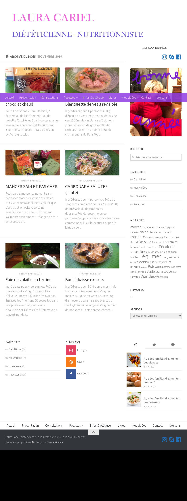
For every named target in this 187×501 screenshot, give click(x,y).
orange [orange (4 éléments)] (133, 313)
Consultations (49, 97)
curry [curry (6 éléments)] (176, 288)
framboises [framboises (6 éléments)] (145, 298)
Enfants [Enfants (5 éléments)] (156, 293)
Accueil (9, 97)
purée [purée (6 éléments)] (141, 323)
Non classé (140, 247)
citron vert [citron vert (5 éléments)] (165, 283)
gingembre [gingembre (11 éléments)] (137, 303)
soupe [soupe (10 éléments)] (167, 322)
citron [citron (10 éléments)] (144, 283)
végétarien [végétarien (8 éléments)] (161, 328)
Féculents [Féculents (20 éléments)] (167, 298)
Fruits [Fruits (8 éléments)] (155, 298)
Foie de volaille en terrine (28, 330)
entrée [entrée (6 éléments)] (164, 293)
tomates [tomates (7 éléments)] (135, 328)
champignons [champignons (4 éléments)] (168, 279)
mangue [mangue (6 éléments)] (166, 308)
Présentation (27, 97)
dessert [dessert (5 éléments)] (134, 293)
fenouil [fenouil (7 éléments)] (134, 298)
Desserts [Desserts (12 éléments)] (145, 293)
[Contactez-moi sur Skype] (171, 108)
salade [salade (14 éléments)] (150, 323)
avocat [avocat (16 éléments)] (135, 278)
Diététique (12, 231)
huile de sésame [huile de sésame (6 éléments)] (154, 303)
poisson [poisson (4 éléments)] (144, 318)
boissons (161, 97)
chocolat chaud (19, 155)
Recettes (69, 97)
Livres (113, 97)
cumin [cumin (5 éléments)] (160, 288)
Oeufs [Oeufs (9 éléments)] (175, 308)
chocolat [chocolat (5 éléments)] (134, 283)
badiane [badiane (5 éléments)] (146, 279)
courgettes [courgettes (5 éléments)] (151, 288)
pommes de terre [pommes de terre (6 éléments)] (171, 318)
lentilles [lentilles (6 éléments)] (134, 308)
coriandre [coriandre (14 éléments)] (137, 288)
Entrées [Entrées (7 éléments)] (172, 293)
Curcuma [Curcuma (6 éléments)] (168, 288)
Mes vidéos (129, 97)
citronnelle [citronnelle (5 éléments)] (154, 283)
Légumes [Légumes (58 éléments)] (150, 308)
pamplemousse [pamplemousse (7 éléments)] (145, 313)
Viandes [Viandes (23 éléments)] (147, 327)
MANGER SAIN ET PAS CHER (31, 237)
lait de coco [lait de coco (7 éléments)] (170, 303)
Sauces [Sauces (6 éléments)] (159, 323)
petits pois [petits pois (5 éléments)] (160, 313)
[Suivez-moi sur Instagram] (164, 108)
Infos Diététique (93, 97)
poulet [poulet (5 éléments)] (133, 323)
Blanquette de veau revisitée (91, 155)
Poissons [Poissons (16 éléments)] (155, 318)
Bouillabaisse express (84, 330)
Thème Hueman (55, 493)
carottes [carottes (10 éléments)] (156, 278)
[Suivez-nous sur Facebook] (179, 108)
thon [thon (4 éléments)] (174, 323)
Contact (146, 97)
